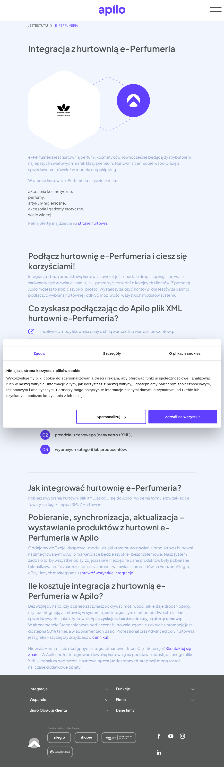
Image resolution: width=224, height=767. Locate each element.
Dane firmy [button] (155, 710)
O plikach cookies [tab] (184, 353)
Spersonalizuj (111, 417)
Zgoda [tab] (39, 353)
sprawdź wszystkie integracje (106, 572)
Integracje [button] (69, 688)
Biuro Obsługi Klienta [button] (69, 710)
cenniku (99, 637)
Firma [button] (155, 699)
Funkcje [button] (155, 688)
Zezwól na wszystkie (183, 417)
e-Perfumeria (66, 25)
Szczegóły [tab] (112, 353)
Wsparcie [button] (69, 699)
